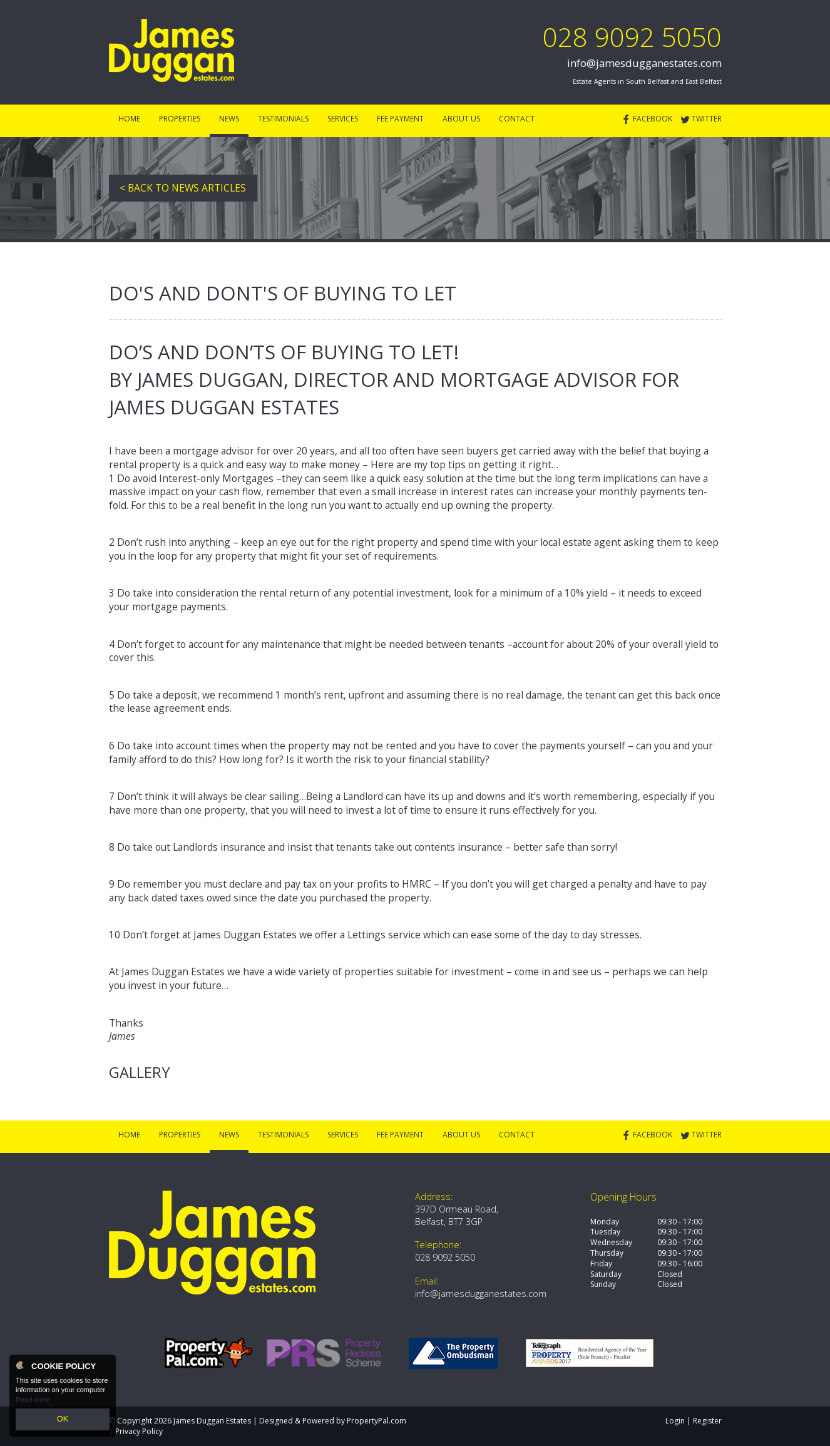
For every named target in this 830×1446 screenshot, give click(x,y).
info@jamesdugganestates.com (644, 63)
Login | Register (693, 1420)
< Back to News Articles (183, 188)
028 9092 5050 (632, 36)
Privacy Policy (139, 1431)
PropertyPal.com (376, 1420)
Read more (32, 1402)
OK (63, 1420)
